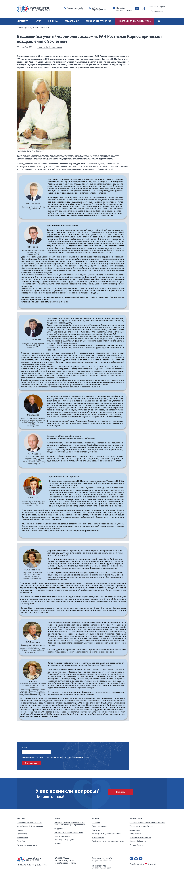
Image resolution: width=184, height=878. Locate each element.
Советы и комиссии (62, 836)
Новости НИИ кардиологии (49, 47)
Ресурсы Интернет (137, 845)
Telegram (140, 858)
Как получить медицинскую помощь (106, 833)
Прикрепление (135, 833)
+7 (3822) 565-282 (101, 868)
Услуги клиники (98, 837)
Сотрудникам (59, 828)
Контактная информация (27, 845)
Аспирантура (135, 830)
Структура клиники (99, 826)
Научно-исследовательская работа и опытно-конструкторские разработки (69, 823)
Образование (72, 21)
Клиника (53, 21)
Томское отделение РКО (98, 21)
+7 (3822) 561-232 (101, 860)
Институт (22, 21)
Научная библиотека (138, 841)
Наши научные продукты (64, 840)
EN (143, 9)
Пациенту (96, 830)
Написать (120, 791)
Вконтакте (131, 858)
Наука (38, 21)
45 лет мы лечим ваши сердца (134, 21)
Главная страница (24, 27)
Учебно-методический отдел (141, 826)
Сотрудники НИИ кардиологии (29, 822)
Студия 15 (152, 864)
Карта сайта (165, 21)
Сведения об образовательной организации (147, 822)
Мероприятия (22, 837)
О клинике (96, 822)
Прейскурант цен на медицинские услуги (108, 841)
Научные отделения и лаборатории (68, 832)
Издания (57, 843)
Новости (45, 27)
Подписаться (31, 763)
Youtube (136, 858)
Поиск (159, 21)
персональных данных (81, 757)
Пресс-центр (22, 833)
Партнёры (21, 841)
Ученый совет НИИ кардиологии (30, 826)
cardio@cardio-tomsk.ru (65, 862)
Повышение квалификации (140, 837)
